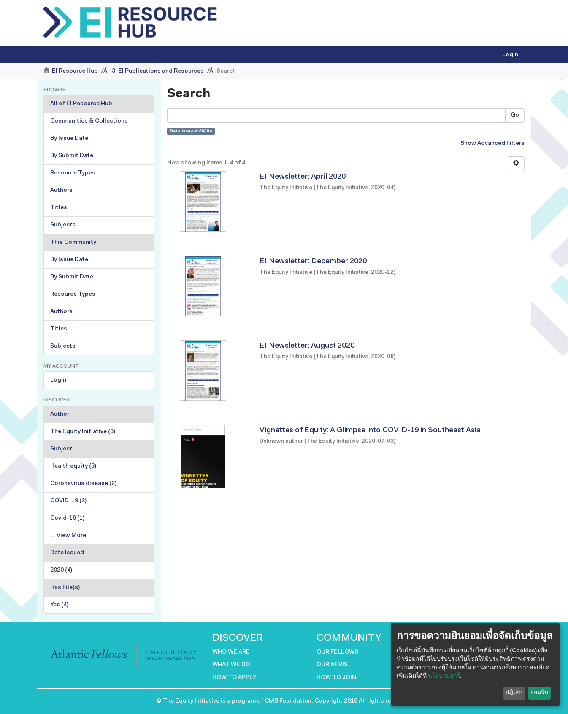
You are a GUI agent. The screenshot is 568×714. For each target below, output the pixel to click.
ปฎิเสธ (514, 693)
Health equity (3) (73, 466)
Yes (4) (59, 605)
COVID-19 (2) (68, 501)
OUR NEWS (332, 665)
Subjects (63, 225)
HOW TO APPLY (234, 678)
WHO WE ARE (231, 652)
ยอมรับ (539, 693)
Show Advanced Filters (492, 144)
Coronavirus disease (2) (83, 484)
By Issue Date (69, 139)
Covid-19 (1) (67, 518)
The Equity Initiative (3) (82, 432)
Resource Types (72, 173)
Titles (58, 208)
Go (515, 115)
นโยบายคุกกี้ (444, 676)
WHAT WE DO (231, 665)
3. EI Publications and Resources (158, 71)
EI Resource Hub (75, 71)
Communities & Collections (89, 121)
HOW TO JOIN (336, 678)
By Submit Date (71, 156)
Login (58, 380)
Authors (61, 190)
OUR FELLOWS (337, 652)
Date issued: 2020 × (191, 131)
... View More (68, 536)
